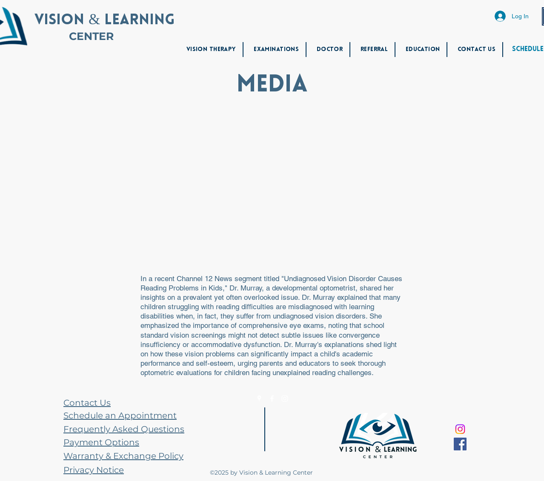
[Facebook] (272, 398)
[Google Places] (259, 398)
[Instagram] (285, 398)
